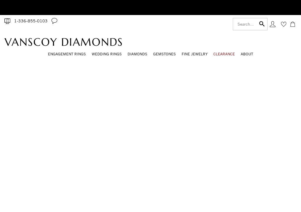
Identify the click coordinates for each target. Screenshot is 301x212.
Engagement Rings (67, 54)
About (247, 54)
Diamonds (137, 54)
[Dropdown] (67, 54)
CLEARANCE (224, 54)
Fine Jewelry (195, 54)
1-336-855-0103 (31, 21)
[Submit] (261, 23)
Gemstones (164, 54)
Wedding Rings (107, 54)
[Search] (250, 24)
